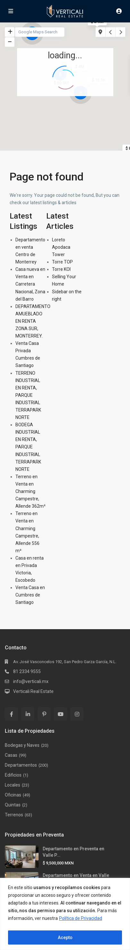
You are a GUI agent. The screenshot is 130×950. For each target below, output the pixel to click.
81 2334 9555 (27, 671)
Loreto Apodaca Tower (61, 247)
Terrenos (14, 814)
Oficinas (13, 794)
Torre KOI (61, 269)
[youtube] (60, 714)
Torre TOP (62, 261)
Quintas (13, 804)
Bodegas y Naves (22, 745)
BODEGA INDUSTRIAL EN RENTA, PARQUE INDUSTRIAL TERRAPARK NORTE (28, 447)
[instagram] (76, 714)
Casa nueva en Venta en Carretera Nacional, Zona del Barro (30, 284)
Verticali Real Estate (33, 691)
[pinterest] (44, 714)
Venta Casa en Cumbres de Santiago (30, 595)
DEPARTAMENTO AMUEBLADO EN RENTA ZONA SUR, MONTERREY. (32, 321)
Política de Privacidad (80, 918)
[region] (65, 914)
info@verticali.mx (30, 681)
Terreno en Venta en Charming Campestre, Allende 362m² (30, 491)
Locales (12, 785)
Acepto (65, 937)
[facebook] (11, 714)
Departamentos (21, 765)
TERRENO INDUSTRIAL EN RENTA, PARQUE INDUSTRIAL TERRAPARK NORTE (28, 395)
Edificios (13, 775)
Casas (11, 755)
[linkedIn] (27, 714)
